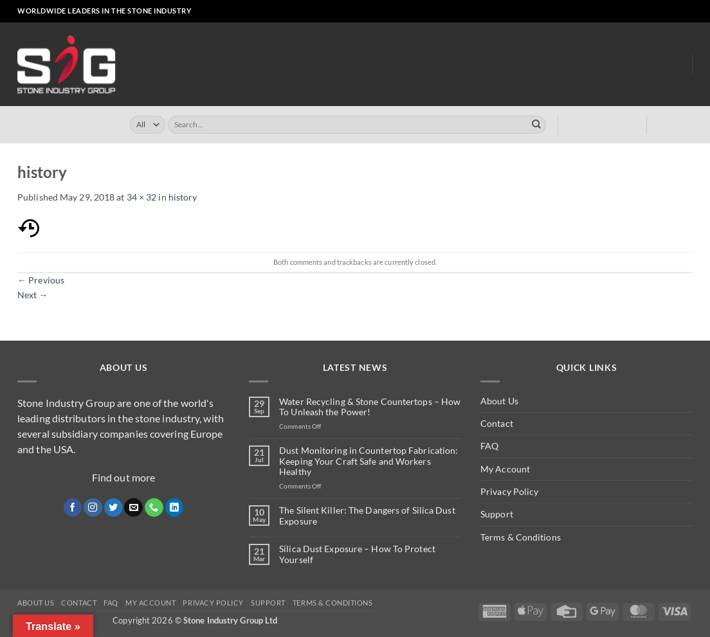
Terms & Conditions (520, 537)
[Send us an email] (653, 11)
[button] (585, 12)
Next (32, 294)
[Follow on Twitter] (113, 507)
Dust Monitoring (549, 64)
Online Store (292, 64)
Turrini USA (418, 64)
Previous (40, 279)
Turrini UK (357, 64)
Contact (496, 423)
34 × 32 (142, 197)
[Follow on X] (642, 11)
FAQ (489, 445)
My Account (505, 468)
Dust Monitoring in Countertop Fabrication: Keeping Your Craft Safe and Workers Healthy (368, 461)
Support (496, 513)
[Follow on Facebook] (619, 11)
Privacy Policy (509, 491)
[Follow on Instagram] (631, 11)
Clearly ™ (476, 64)
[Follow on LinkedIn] (675, 11)
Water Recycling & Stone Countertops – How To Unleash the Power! (369, 407)
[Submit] (536, 124)
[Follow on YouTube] (687, 11)
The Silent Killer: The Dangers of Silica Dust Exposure (367, 515)
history (182, 197)
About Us (626, 64)
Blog (672, 64)
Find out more (123, 477)
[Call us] (664, 11)
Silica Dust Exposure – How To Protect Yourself (357, 554)
